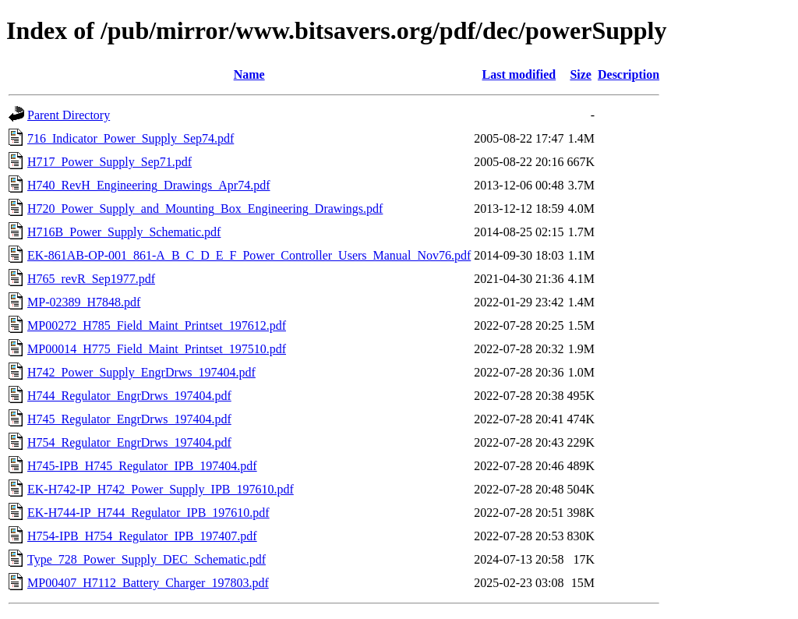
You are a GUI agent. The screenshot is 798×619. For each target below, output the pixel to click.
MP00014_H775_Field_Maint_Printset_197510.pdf (156, 348)
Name (249, 74)
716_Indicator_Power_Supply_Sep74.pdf (130, 138)
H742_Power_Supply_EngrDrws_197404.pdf (141, 372)
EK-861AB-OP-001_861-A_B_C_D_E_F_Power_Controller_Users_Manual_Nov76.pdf (249, 255)
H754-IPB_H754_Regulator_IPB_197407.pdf (142, 536)
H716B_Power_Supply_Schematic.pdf (124, 232)
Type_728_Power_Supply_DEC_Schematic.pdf (146, 559)
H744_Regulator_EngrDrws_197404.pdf (129, 395)
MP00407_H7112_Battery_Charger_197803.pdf (148, 582)
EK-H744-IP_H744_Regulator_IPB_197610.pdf (148, 512)
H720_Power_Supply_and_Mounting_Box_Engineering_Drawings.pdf (205, 208)
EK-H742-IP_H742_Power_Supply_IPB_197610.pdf (160, 489)
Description (628, 74)
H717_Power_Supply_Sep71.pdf (109, 161)
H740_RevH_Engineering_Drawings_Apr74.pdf (148, 185)
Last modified (519, 74)
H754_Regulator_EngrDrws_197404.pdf (129, 442)
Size (580, 74)
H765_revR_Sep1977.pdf (91, 278)
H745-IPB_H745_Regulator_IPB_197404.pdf (142, 465)
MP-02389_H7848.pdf (83, 302)
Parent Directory (68, 115)
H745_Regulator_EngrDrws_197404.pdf (129, 419)
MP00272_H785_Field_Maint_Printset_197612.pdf (156, 325)
